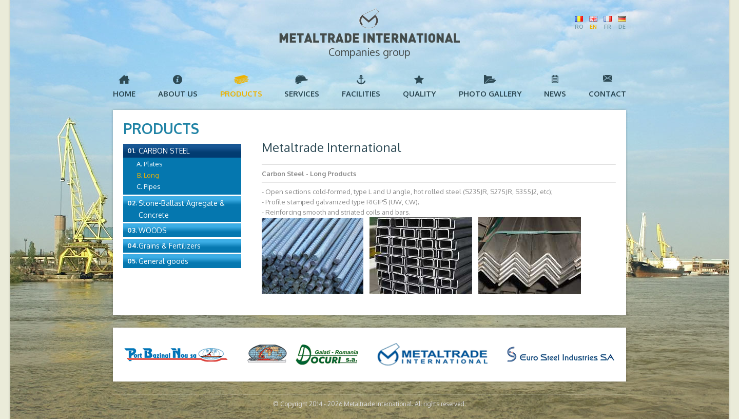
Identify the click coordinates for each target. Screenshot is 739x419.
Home (124, 94)
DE (622, 26)
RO (579, 26)
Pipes (152, 186)
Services (301, 94)
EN (593, 26)
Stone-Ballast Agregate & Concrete (182, 209)
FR (607, 26)
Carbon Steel (164, 150)
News (555, 94)
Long (151, 175)
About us (178, 94)
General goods (163, 261)
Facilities (361, 94)
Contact (607, 94)
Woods (153, 230)
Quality (419, 94)
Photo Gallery (490, 94)
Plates (153, 164)
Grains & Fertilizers (170, 245)
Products (241, 94)
